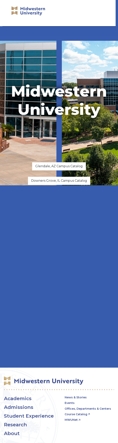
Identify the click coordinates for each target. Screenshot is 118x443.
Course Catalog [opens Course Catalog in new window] (76, 414)
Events (70, 403)
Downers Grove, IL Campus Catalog (59, 181)
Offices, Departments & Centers (88, 408)
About (12, 433)
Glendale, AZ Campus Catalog (59, 166)
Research (15, 425)
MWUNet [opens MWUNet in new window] (71, 420)
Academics (18, 398)
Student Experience (29, 416)
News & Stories (76, 397)
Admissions (18, 407)
